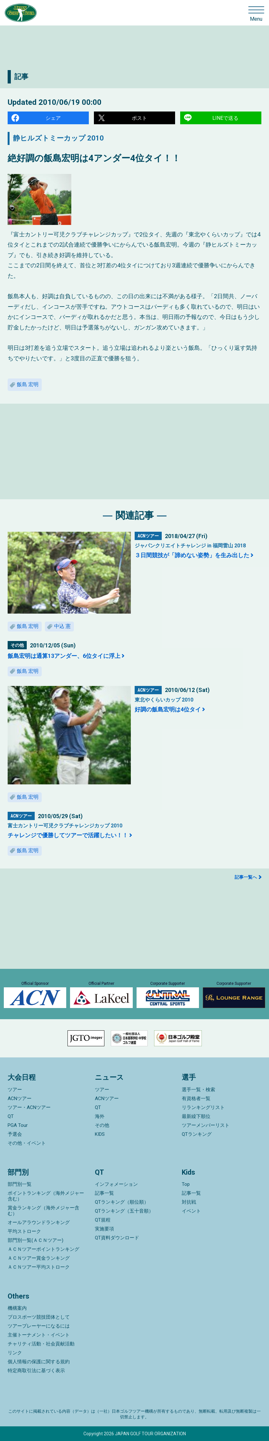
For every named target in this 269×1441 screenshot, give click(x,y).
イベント (191, 1211)
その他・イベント (27, 1143)
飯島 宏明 (28, 384)
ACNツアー (20, 1098)
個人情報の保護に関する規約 (39, 1362)
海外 (99, 1116)
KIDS (100, 1134)
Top (186, 1184)
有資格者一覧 (196, 1098)
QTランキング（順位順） (122, 1202)
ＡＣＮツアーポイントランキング (43, 1249)
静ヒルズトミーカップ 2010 (58, 138)
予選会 (15, 1134)
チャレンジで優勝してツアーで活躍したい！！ (68, 835)
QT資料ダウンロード (117, 1238)
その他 (102, 1125)
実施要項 (104, 1229)
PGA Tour (18, 1125)
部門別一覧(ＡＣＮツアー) (35, 1240)
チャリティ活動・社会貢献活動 (41, 1344)
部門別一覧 (20, 1184)
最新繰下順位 (196, 1116)
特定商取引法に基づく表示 (36, 1370)
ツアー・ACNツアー (29, 1107)
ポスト (139, 118)
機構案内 (17, 1308)
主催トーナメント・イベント (39, 1335)
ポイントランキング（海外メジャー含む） (46, 1196)
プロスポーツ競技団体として (39, 1317)
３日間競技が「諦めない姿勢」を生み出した (192, 555)
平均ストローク (24, 1231)
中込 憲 (62, 626)
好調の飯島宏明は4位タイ (168, 709)
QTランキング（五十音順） (124, 1211)
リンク (15, 1353)
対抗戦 (189, 1202)
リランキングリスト (203, 1107)
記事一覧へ (246, 877)
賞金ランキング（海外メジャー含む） (43, 1210)
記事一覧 (104, 1193)
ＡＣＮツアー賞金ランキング (39, 1258)
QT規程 (102, 1220)
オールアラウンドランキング (39, 1222)
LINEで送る (225, 118)
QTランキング (197, 1134)
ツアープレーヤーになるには (39, 1326)
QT (11, 1116)
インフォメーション (116, 1184)
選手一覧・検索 (198, 1089)
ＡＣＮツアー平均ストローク (39, 1267)
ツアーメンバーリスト (206, 1125)
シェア (53, 118)
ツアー (15, 1089)
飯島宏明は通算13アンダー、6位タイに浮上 (64, 655)
